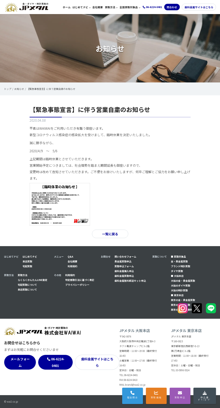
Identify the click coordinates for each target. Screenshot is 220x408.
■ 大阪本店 (177, 275)
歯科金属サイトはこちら (199, 7)
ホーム (67, 7)
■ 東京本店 (177, 295)
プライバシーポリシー (77, 284)
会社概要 (97, 7)
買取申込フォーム (124, 266)
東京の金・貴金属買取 (183, 300)
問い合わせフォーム (125, 256)
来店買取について (27, 289)
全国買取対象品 (129, 7)
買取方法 (110, 7)
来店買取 (27, 261)
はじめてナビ (80, 7)
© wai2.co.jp (11, 401)
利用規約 (72, 266)
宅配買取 (27, 266)
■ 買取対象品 (178, 256)
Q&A (70, 256)
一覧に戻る (110, 233)
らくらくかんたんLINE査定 (32, 280)
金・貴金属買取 (179, 261)
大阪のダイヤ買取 (180, 285)
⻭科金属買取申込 (124, 275)
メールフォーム (20, 362)
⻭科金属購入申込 (124, 271)
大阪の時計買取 (179, 290)
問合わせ (172, 7)
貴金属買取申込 (123, 261)
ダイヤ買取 (177, 271)
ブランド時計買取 (180, 266)
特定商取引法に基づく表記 (79, 280)
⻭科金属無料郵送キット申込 (130, 280)
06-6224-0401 (57, 362)
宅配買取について (27, 284)
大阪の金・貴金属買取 (183, 280)
